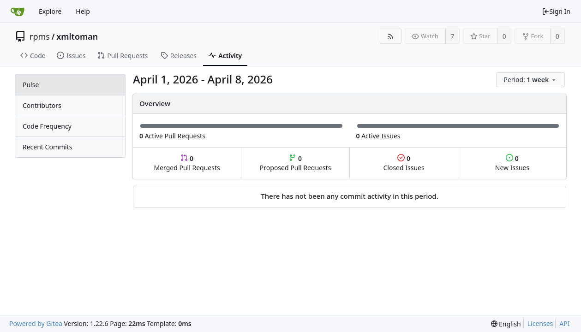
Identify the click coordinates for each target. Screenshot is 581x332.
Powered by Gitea (35, 323)
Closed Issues (403, 163)
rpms (40, 36)
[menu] (531, 80)
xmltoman (77, 36)
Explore (50, 11)
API (564, 323)
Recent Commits (47, 146)
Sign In (556, 11)
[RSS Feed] (390, 36)
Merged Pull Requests (187, 163)
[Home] (17, 11)
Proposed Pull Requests (295, 163)
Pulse (31, 84)
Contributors (42, 105)
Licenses (540, 323)
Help (83, 11)
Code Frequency (47, 126)
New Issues (512, 163)
